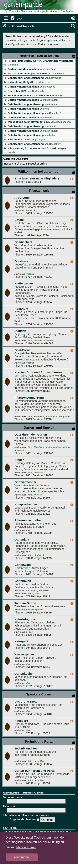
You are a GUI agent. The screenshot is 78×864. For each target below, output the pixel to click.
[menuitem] (16, 19)
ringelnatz (58, 73)
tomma (53, 104)
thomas (29, 632)
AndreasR (30, 210)
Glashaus (21, 261)
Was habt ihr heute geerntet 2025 (27, 73)
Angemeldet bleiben (24, 819)
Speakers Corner (39, 694)
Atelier (19, 459)
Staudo (53, 126)
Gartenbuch (22, 580)
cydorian (30, 363)
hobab (52, 135)
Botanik (19, 219)
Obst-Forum (22, 350)
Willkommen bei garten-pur (39, 171)
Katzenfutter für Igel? (20, 82)
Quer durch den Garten (30, 434)
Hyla (62, 95)
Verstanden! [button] (21, 857)
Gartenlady (38, 91)
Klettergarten (23, 283)
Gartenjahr (21, 539)
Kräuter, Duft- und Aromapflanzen (38, 372)
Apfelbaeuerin (63, 122)
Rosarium (21, 308)
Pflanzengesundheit (28, 520)
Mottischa (44, 82)
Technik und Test (26, 748)
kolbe (30, 555)
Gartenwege (22, 564)
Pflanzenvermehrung (29, 397)
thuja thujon (51, 100)
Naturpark (21, 641)
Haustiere (21, 720)
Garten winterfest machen (23, 69)
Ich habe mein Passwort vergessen (26, 815)
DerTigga (13, 64)
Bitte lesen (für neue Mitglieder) (36, 178)
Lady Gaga (50, 69)
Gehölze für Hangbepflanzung (26, 77)
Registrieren (33, 792)
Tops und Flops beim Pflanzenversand (31, 95)
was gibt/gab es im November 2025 (29, 121)
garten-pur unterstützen (53, 40)
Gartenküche (23, 673)
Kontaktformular (14, 40)
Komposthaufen (25, 504)
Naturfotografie (25, 619)
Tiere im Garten (25, 603)
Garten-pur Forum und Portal (34, 770)
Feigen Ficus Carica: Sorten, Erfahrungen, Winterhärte (40, 60)
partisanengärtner (61, 416)
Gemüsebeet (23, 242)
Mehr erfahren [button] (26, 847)
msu (37, 761)
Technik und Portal (39, 741)
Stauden (20, 330)
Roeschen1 (55, 113)
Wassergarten (24, 654)
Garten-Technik (25, 482)
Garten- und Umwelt (39, 427)
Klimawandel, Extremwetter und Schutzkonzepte (37, 148)
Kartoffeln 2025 (17, 139)
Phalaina (30, 274)
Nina (30, 341)
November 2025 (17, 91)
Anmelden (11, 792)
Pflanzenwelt (39, 190)
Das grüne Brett (25, 701)
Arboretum (22, 197)
